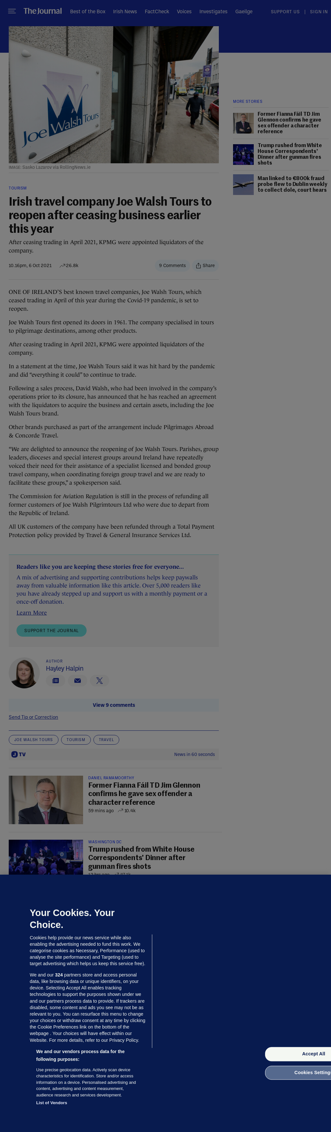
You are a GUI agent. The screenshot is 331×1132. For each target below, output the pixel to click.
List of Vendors (51, 1102)
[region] (165, 1003)
